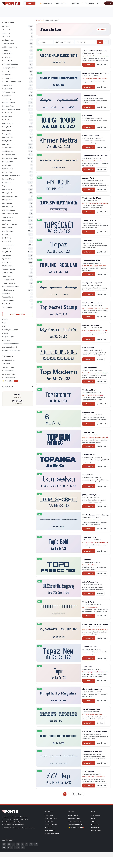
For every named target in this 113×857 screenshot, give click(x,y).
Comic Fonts (7, 89)
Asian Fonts (6, 50)
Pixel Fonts (6, 221)
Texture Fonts (7, 273)
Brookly (5, 319)
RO (18, 844)
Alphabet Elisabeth (9, 347)
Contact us (95, 815)
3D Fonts (5, 26)
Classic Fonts (7, 85)
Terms (93, 821)
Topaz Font (87, 240)
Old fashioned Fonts (10, 214)
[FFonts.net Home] (11, 3)
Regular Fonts (7, 231)
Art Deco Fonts (8, 43)
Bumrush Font (88, 412)
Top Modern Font (89, 368)
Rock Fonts (6, 238)
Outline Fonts (7, 217)
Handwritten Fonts (9, 158)
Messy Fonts (7, 189)
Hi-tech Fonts (7, 162)
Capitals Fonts (7, 71)
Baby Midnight (8, 337)
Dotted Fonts (7, 113)
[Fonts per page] (64, 42)
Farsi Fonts (6, 130)
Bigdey (5, 333)
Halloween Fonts (8, 155)
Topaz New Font (89, 647)
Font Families (50, 830)
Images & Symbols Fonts (11, 175)
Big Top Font (87, 116)
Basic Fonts (6, 57)
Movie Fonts (7, 203)
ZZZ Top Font (88, 772)
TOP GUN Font (88, 432)
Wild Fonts (6, 304)
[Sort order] (85, 42)
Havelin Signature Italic (11, 350)
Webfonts (48, 827)
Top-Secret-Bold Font (91, 198)
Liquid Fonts (7, 186)
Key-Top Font (88, 348)
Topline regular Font (91, 260)
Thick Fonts (6, 276)
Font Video (95, 827)
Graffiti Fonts (7, 151)
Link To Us (95, 824)
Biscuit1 (5, 326)
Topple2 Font (88, 602)
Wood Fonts (7, 307)
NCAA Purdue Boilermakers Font (96, 73)
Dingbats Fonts (8, 106)
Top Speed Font (89, 95)
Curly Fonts (6, 99)
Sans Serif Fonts (8, 245)
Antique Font (88, 178)
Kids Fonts (6, 182)
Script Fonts (7, 252)
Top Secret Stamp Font (92, 303)
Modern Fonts (7, 200)
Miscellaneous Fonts (10, 196)
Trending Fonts (88, 3)
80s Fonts (6, 36)
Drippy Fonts (7, 116)
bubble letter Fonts (10, 64)
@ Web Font (101, 65)
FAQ (93, 818)
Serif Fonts (6, 255)
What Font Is (73, 815)
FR (22, 844)
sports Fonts (7, 259)
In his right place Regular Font (95, 731)
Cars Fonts (6, 75)
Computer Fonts (8, 92)
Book (4, 323)
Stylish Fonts (7, 266)
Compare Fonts (8, 370)
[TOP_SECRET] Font (90, 495)
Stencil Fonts (7, 262)
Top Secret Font (89, 390)
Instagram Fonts (8, 374)
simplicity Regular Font (92, 689)
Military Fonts (7, 193)
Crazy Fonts (6, 95)
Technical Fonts (8, 269)
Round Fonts (7, 241)
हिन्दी (23, 848)
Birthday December (10, 330)
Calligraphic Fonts (9, 68)
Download (88, 65)
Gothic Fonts (7, 148)
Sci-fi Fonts (6, 248)
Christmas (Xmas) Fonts (11, 82)
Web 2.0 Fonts (8, 297)
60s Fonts (6, 33)
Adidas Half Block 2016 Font (94, 51)
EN (4, 844)
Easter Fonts (7, 120)
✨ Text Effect (10, 381)
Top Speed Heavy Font (92, 283)
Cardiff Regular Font (91, 709)
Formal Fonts (7, 137)
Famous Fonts (7, 123)
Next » (80, 794)
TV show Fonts (8, 280)
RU (4, 848)
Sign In (108, 3)
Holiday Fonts (7, 168)
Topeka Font (87, 475)
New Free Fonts (61, 3)
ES (13, 844)
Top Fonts (75, 3)
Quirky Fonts (7, 227)
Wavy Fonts (6, 293)
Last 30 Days (96, 830)
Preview (100, 359)
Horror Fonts (7, 172)
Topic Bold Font (89, 537)
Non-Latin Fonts (8, 210)
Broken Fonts (7, 61)
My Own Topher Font (91, 325)
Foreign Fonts (7, 134)
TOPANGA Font (88, 455)
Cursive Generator (9, 377)
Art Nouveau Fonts (9, 47)
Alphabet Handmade (10, 344)
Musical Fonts (7, 207)
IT (26, 844)
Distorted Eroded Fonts (11, 109)
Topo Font (86, 560)
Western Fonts (8, 300)
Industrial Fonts (8, 179)
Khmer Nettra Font (90, 136)
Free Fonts (40, 20)
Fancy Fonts (7, 127)
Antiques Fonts (8, 40)
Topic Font (87, 667)
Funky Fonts (7, 141)
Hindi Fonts (6, 165)
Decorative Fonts (9, 102)
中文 (35, 844)
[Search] (30, 3)
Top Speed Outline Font (92, 751)
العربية (10, 848)
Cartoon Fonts (7, 78)
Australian (6, 340)
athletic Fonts (7, 54)
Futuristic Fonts (8, 144)
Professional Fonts (9, 224)
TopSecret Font (89, 220)
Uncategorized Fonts (10, 286)
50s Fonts (6, 30)
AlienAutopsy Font (90, 582)
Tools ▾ (100, 3)
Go (100, 42)
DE (9, 844)
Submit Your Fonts (52, 833)
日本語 (17, 848)
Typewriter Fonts (9, 283)
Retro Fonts (6, 234)
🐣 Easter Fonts (46, 3)
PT (31, 844)
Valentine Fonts (8, 290)
